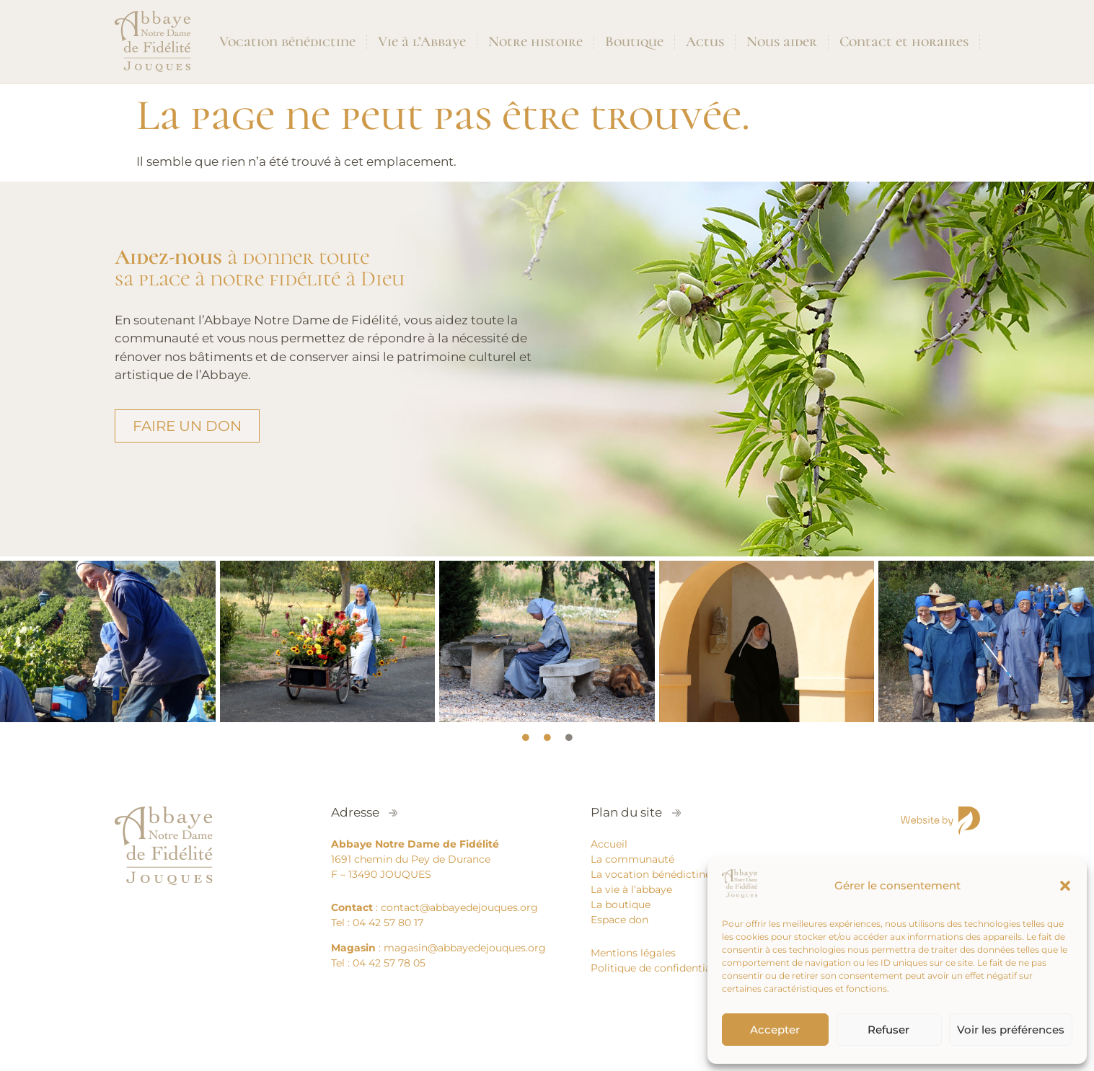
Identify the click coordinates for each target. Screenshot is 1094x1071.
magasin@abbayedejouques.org (465, 947)
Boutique (634, 42)
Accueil (609, 843)
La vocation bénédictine (651, 874)
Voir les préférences (1010, 1029)
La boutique (620, 904)
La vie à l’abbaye (631, 889)
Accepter (775, 1029)
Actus (705, 42)
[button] (1065, 886)
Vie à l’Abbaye (422, 42)
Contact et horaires (904, 42)
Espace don (619, 919)
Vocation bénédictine (287, 42)
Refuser (888, 1029)
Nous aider (781, 42)
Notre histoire (535, 42)
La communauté (632, 859)
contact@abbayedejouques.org (459, 907)
